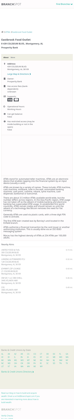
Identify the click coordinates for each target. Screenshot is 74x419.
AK (9, 354)
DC (54, 354)
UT (2, 366)
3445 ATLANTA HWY (9, 280)
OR (28, 363)
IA (28, 357)
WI (35, 366)
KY (41, 357)
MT (28, 360)
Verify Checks (7, 415)
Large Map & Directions (19, 74)
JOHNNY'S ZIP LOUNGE (10, 268)
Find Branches (63, 4)
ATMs (8, 32)
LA (47, 357)
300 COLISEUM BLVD (10, 252)
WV (28, 366)
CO (35, 354)
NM (60, 360)
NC (2, 363)
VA (15, 366)
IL (15, 357)
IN (22, 357)
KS (35, 357)
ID (9, 357)
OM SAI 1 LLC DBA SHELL (11, 278)
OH (15, 363)
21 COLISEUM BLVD (9, 271)
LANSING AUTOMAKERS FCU (13, 259)
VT (9, 366)
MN (9, 360)
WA (22, 366)
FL (60, 354)
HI (2, 357)
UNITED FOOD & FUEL (10, 250)
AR (22, 354)
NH (47, 360)
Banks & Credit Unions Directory (17, 371)
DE (47, 354)
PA (35, 363)
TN (60, 363)
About (6, 57)
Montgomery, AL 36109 (11, 255)
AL (2, 354)
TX (67, 363)
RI (41, 363)
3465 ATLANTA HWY (9, 290)
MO (22, 360)
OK (22, 363)
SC (47, 363)
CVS (3, 287)
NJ (54, 360)
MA (67, 357)
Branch (11, 4)
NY (67, 360)
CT (41, 354)
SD (54, 363)
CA (28, 354)
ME (54, 357)
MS (15, 360)
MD (60, 357)
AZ (15, 354)
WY (41, 366)
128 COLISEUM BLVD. (10, 262)
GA (67, 354)
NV (41, 360)
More (13, 57)
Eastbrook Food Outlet (22, 32)
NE (35, 360)
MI (2, 360)
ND (9, 363)
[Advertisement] (37, 18)
